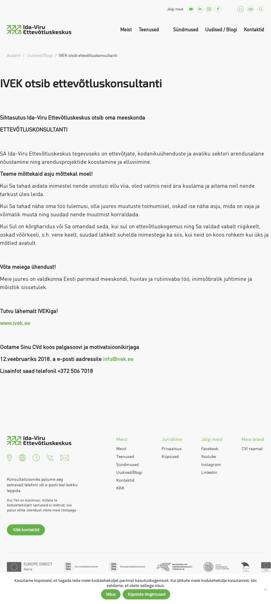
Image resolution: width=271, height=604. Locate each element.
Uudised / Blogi (221, 29)
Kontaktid (254, 29)
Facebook (209, 448)
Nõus (111, 594)
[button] (9, 457)
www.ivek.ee (15, 323)
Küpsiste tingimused (146, 594)
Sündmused (185, 29)
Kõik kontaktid (26, 529)
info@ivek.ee (118, 358)
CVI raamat (252, 448)
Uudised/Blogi (129, 472)
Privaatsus (172, 448)
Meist (126, 29)
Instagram (211, 464)
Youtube (208, 456)
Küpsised (170, 456)
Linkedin (209, 472)
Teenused (149, 29)
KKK (120, 487)
